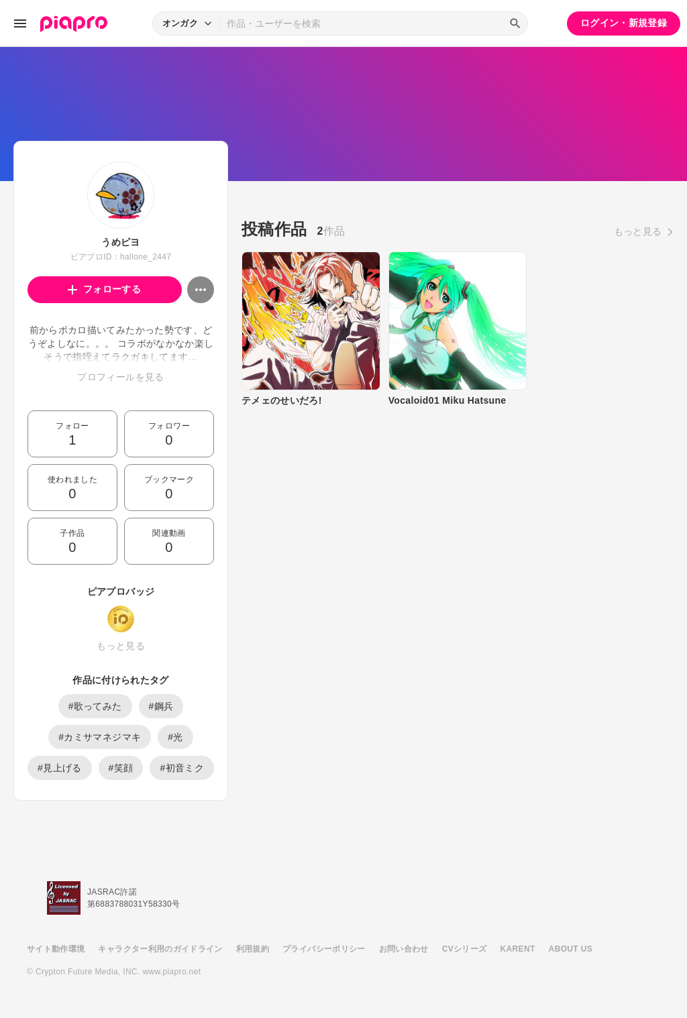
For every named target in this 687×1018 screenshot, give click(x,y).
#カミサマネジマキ (99, 737)
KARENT (517, 949)
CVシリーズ (464, 949)
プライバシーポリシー (324, 949)
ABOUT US (570, 949)
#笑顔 (121, 767)
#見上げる (60, 767)
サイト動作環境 (56, 949)
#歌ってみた (95, 706)
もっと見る (121, 645)
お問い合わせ (404, 949)
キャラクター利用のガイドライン (160, 949)
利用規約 (252, 949)
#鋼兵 (161, 706)
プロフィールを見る (120, 377)
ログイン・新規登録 (623, 22)
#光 (175, 737)
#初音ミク (182, 767)
